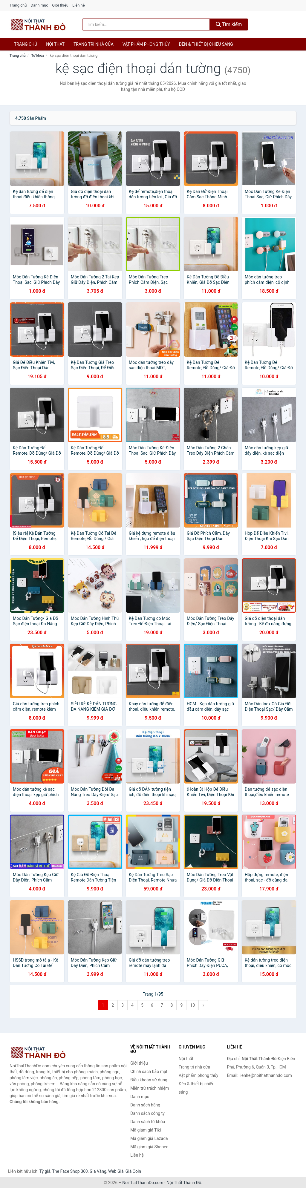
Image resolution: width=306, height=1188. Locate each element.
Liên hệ (78, 5)
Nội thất (55, 44)
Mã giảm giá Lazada (149, 1138)
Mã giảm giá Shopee (149, 1146)
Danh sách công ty (147, 1113)
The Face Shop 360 (70, 1171)
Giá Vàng (98, 1171)
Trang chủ (18, 5)
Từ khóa (37, 55)
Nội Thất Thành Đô (183, 1182)
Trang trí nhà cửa (94, 44)
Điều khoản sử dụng (148, 1079)
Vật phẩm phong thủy (146, 44)
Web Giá (116, 1171)
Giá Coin (133, 1171)
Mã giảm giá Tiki (145, 1130)
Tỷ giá (45, 1171)
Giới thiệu (60, 5)
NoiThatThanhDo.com (142, 1182)
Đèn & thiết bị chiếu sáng (206, 44)
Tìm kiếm (229, 24)
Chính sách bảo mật (148, 1071)
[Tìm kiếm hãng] (146, 24)
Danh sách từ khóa (147, 1121)
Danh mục (39, 5)
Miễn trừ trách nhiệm (149, 1088)
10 (192, 1005)
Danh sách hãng (145, 1105)
